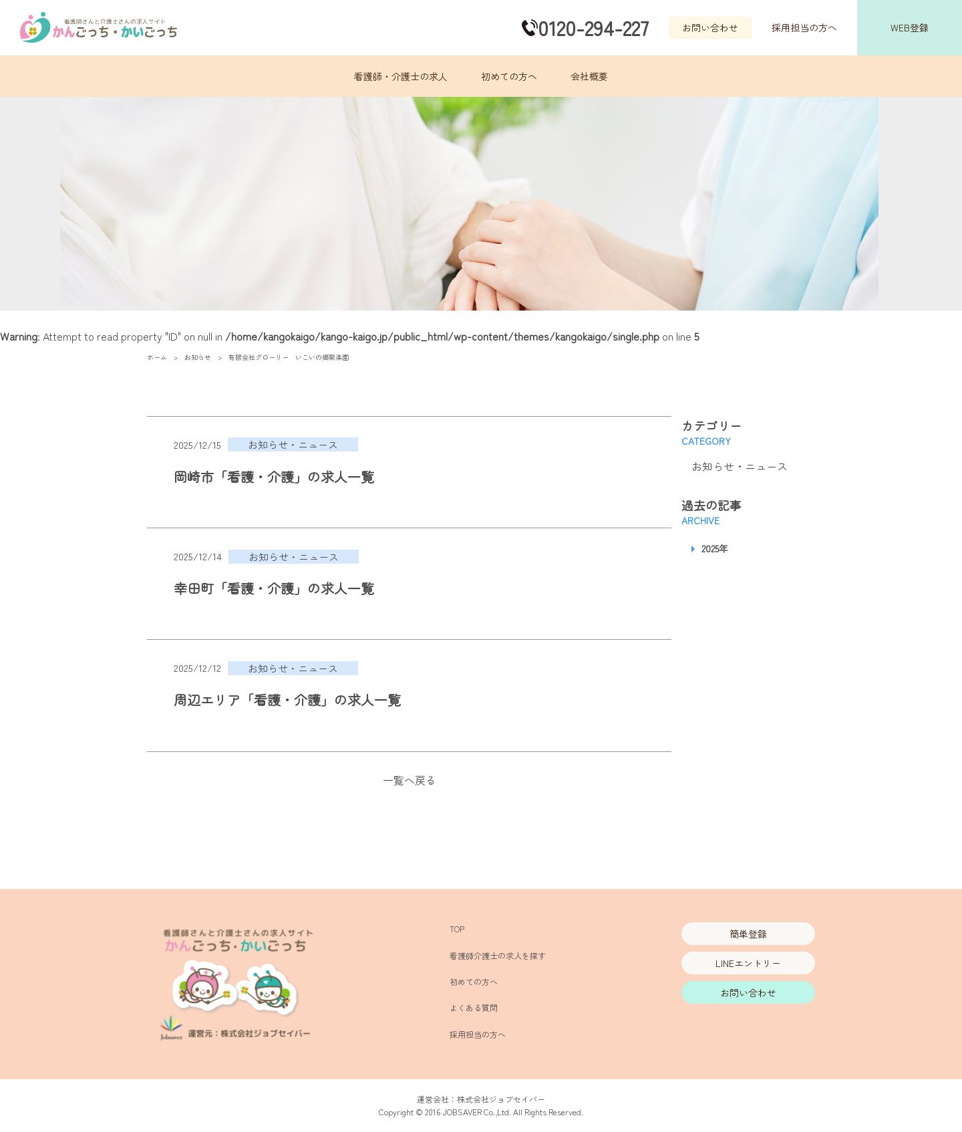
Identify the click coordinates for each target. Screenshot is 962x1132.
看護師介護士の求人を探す (498, 955)
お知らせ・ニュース (739, 466)
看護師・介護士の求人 (401, 76)
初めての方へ (509, 76)
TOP (457, 928)
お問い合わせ (710, 27)
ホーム (157, 357)
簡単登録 (748, 933)
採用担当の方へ (804, 27)
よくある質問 (474, 1007)
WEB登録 (910, 27)
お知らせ (197, 357)
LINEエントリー (748, 963)
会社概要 (589, 76)
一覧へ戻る (409, 780)
